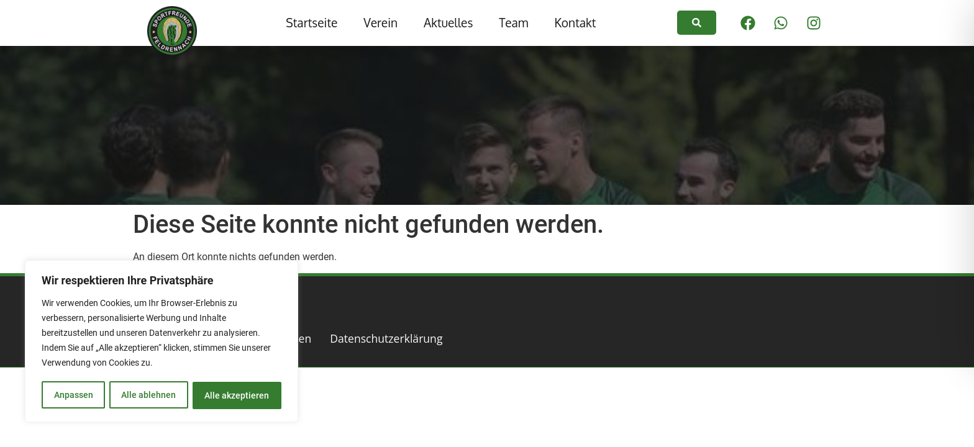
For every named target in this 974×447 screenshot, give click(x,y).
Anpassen (73, 395)
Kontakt (575, 22)
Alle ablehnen (148, 395)
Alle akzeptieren (237, 395)
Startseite (311, 22)
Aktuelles (448, 22)
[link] (696, 23)
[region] (161, 342)
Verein (380, 22)
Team (513, 22)
